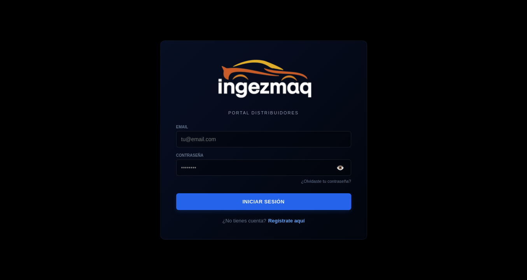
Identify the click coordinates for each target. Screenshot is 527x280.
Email (182, 127)
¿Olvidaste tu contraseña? (326, 181)
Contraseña (190, 155)
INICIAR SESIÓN (263, 202)
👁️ (340, 167)
